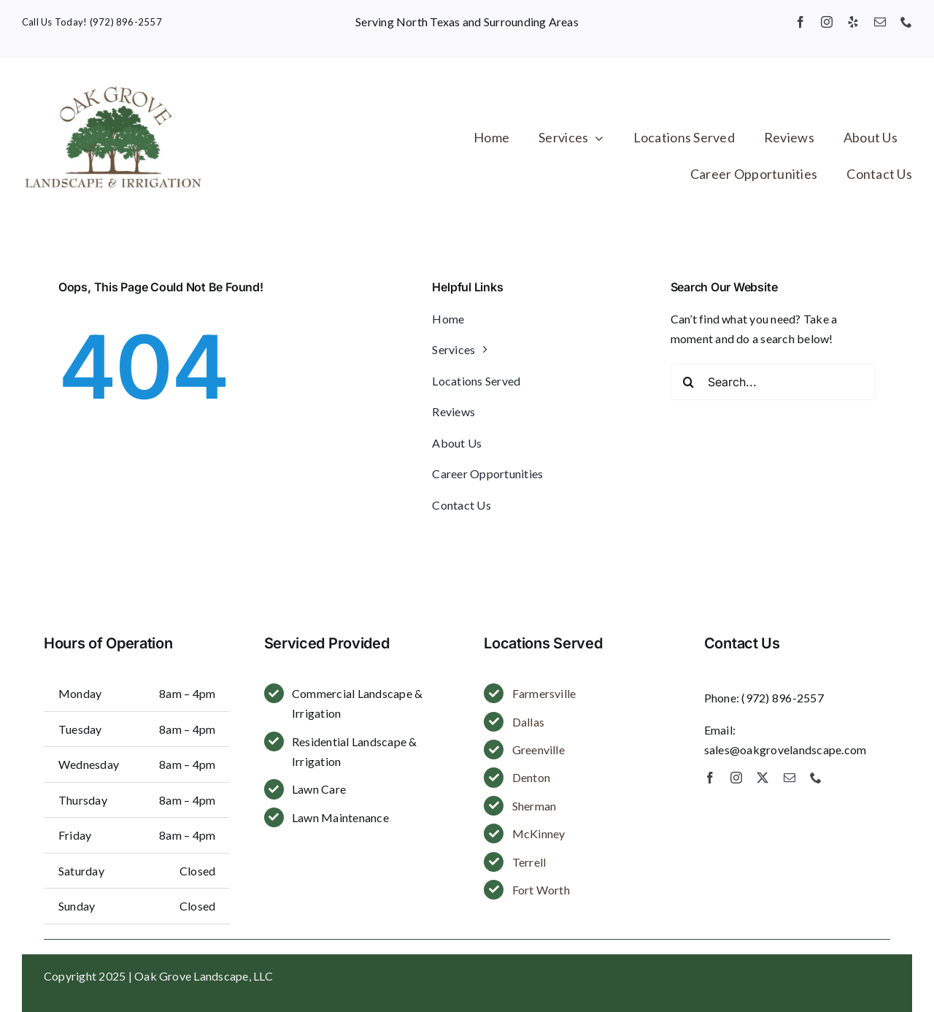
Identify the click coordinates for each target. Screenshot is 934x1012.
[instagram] (827, 22)
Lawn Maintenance (340, 817)
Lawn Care (319, 789)
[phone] (906, 22)
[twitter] (762, 777)
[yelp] (853, 22)
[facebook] (800, 22)
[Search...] (773, 382)
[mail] (880, 22)
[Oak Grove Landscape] (113, 86)
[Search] (689, 382)
